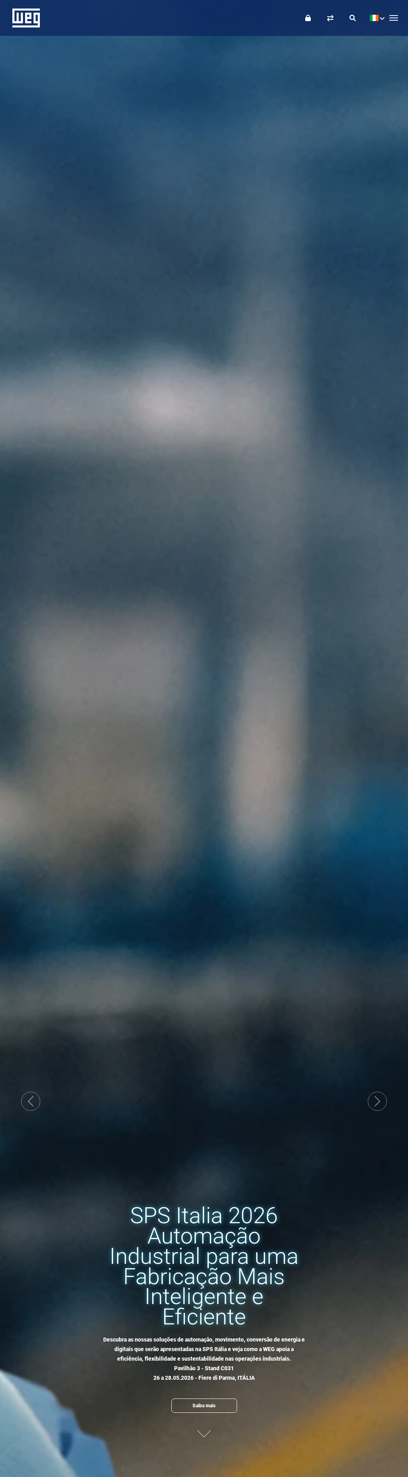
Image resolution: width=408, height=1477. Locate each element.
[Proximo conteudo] (204, 1430)
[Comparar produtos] (330, 18)
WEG (23, 18)
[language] (375, 18)
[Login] (308, 18)
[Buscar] (353, 18)
